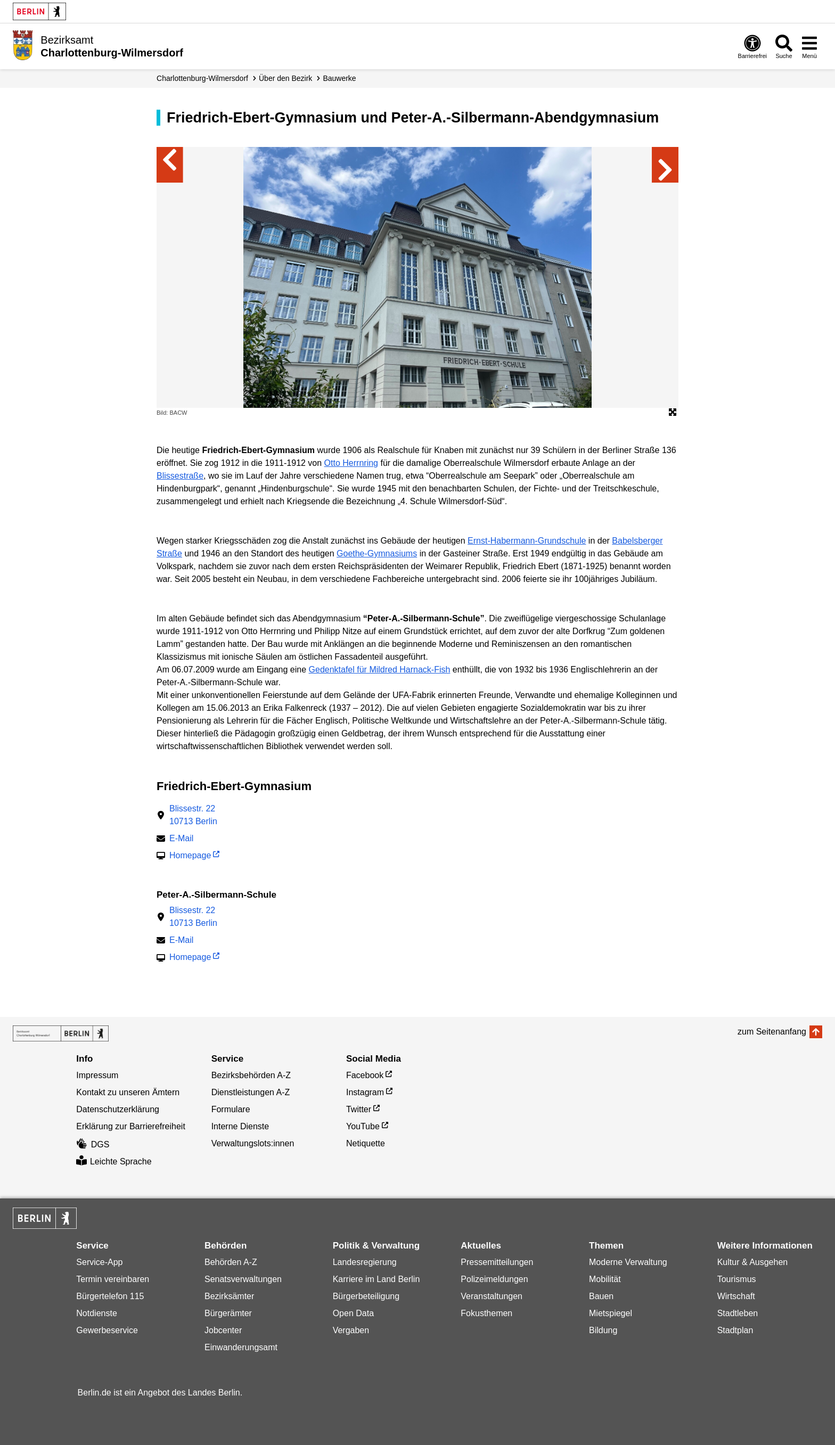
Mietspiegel (610, 1313)
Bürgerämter (228, 1313)
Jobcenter (223, 1330)
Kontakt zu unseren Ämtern (127, 1092)
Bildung (603, 1330)
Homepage (190, 856)
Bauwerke (339, 78)
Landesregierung (365, 1262)
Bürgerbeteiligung (366, 1296)
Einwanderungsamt (240, 1347)
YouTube (363, 1126)
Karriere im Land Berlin (376, 1279)
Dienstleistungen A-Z (250, 1092)
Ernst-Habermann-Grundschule (527, 540)
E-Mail (181, 839)
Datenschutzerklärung (117, 1109)
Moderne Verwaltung (628, 1262)
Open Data (353, 1313)
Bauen (601, 1296)
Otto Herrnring (351, 462)
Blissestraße (180, 475)
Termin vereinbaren (112, 1279)
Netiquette (365, 1143)
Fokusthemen (486, 1313)
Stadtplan (735, 1330)
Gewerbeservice (107, 1330)
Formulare (230, 1109)
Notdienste (96, 1313)
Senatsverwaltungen (243, 1279)
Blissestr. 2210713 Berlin (193, 815)
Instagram (365, 1092)
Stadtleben (737, 1313)
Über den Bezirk (285, 78)
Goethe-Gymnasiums (377, 553)
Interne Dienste (240, 1126)
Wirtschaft (736, 1296)
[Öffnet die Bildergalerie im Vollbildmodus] (672, 412)
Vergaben (351, 1330)
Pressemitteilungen (497, 1262)
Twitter (358, 1109)
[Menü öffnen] (809, 46)
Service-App (99, 1262)
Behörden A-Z (230, 1262)
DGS (92, 1144)
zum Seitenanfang (772, 1031)
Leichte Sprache (113, 1161)
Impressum (97, 1075)
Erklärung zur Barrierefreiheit (130, 1126)
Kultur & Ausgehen (752, 1262)
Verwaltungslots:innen (252, 1143)
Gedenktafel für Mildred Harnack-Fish (380, 669)
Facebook (364, 1075)
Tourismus (736, 1279)
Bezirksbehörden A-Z (251, 1075)
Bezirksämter (229, 1296)
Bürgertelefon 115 (110, 1296)
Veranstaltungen (491, 1296)
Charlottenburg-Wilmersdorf (202, 78)
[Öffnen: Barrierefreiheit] (752, 46)
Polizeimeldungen (494, 1279)
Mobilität (605, 1279)
